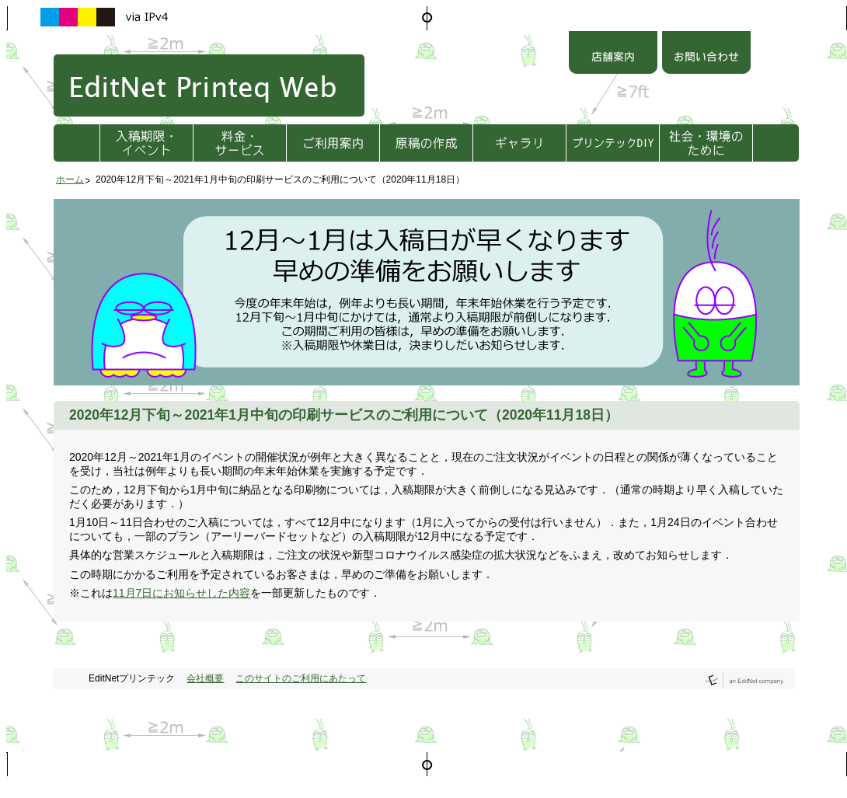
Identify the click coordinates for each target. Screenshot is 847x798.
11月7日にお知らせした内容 (181, 593)
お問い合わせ (706, 54)
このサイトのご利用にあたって (300, 678)
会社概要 (205, 678)
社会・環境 (706, 143)
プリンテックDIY (612, 143)
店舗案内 (613, 54)
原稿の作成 (426, 143)
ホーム (70, 179)
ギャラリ (519, 143)
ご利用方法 (333, 143)
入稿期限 (146, 143)
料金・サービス (239, 143)
